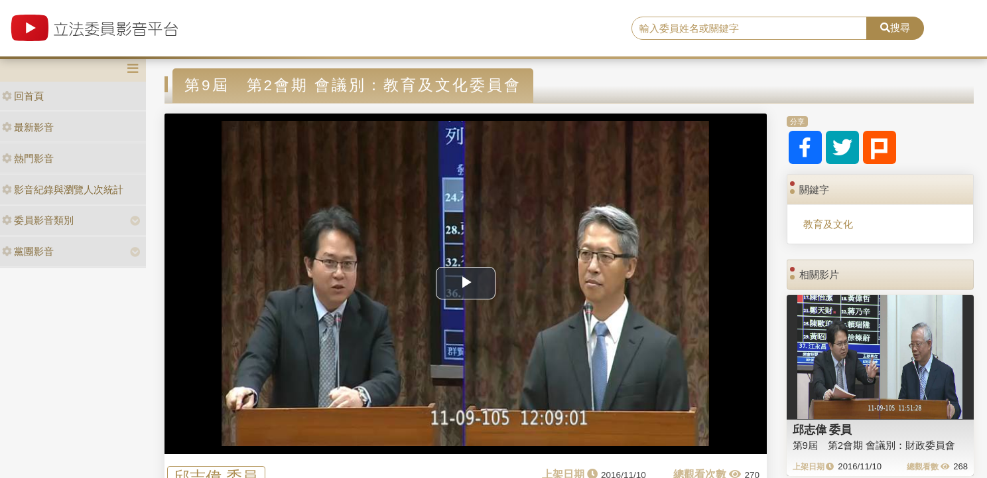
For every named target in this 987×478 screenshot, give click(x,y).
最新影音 (28, 127)
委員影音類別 (38, 220)
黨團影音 (28, 251)
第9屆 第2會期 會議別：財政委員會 (874, 445)
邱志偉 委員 (822, 430)
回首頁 (23, 96)
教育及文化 (828, 224)
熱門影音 (28, 158)
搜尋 (895, 27)
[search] (749, 28)
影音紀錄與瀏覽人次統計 (62, 189)
